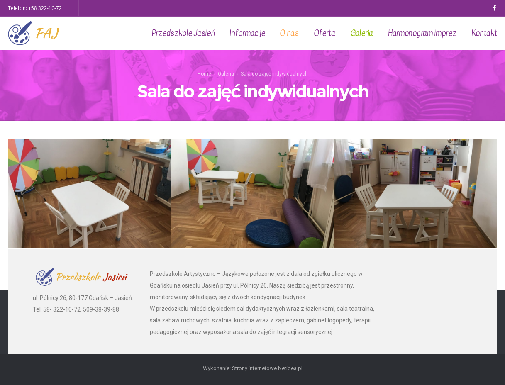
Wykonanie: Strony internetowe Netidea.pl (253, 368)
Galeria (226, 73)
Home (204, 73)
